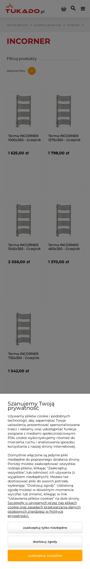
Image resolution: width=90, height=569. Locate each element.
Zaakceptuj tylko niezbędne (45, 528)
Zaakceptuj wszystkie (45, 555)
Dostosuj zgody (45, 541)
